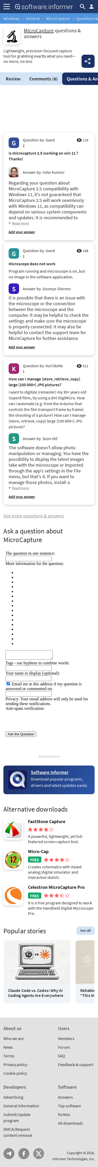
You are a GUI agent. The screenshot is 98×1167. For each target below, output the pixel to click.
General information (21, 1105)
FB (23, 1153)
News (8, 1047)
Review (13, 79)
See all (85, 930)
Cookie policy (15, 1073)
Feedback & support (75, 1064)
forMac (64, 1114)
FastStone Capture (46, 821)
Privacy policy (15, 1064)
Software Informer (49, 772)
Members (66, 1038)
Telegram (8, 1153)
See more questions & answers (33, 516)
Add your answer (22, 232)
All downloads (70, 1123)
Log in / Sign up (91, 6)
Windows (11, 18)
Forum (64, 1047)
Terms (8, 1055)
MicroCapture (58, 18)
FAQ (61, 1055)
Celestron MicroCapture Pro (56, 887)
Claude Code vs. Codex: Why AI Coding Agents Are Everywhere (35, 993)
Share (88, 61)
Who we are (13, 1038)
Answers (65, 1097)
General (33, 18)
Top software (69, 1105)
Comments (43, 79)
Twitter (38, 1153)
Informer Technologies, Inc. (73, 1158)
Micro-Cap (38, 851)
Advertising (13, 1097)
